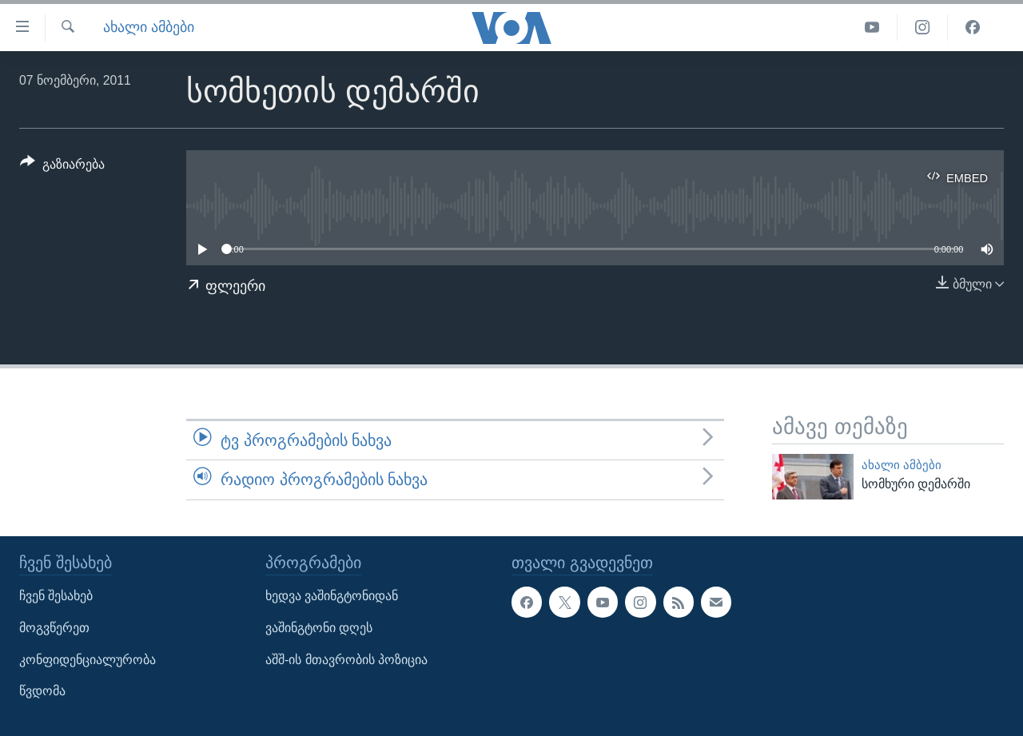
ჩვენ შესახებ (56, 596)
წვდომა (42, 691)
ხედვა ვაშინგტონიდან (331, 596)
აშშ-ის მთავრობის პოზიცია (346, 659)
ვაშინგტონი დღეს (318, 628)
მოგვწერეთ (54, 628)
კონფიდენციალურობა (87, 659)
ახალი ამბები (148, 27)
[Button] (62, 167)
